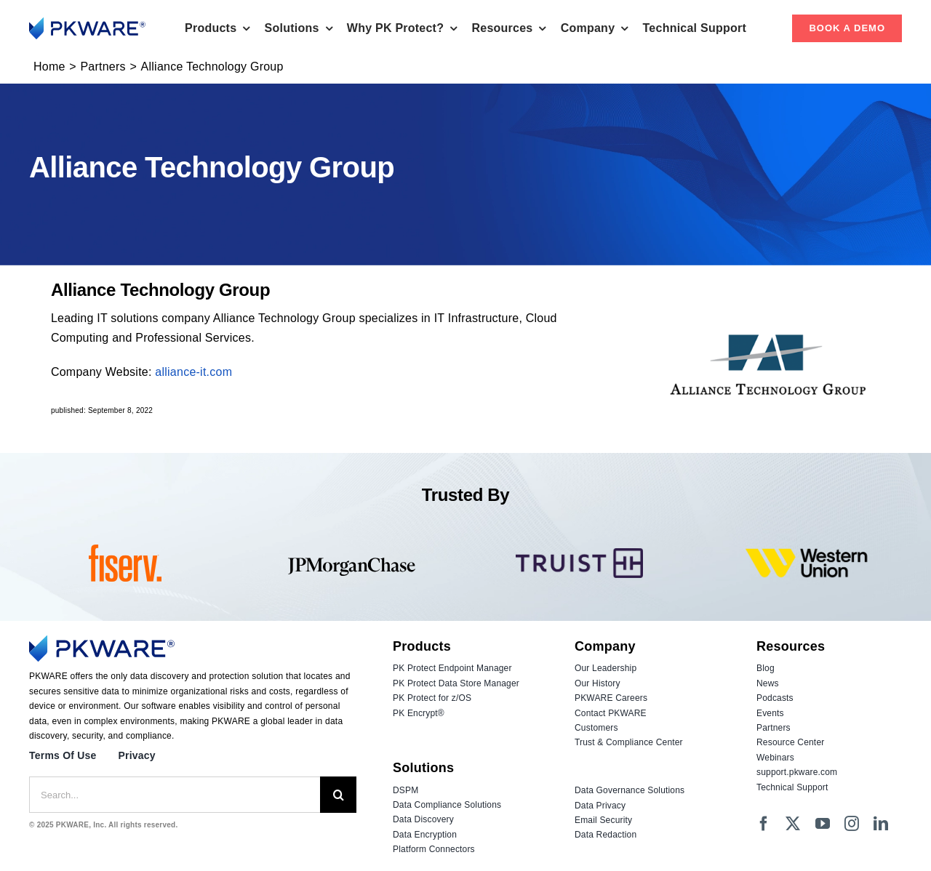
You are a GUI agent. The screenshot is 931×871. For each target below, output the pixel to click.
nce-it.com (204, 372)
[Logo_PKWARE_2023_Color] (87, 23)
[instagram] (851, 823)
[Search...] (174, 794)
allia (166, 372)
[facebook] (763, 823)
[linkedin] (881, 823)
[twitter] (793, 823)
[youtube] (822, 823)
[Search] (338, 794)
